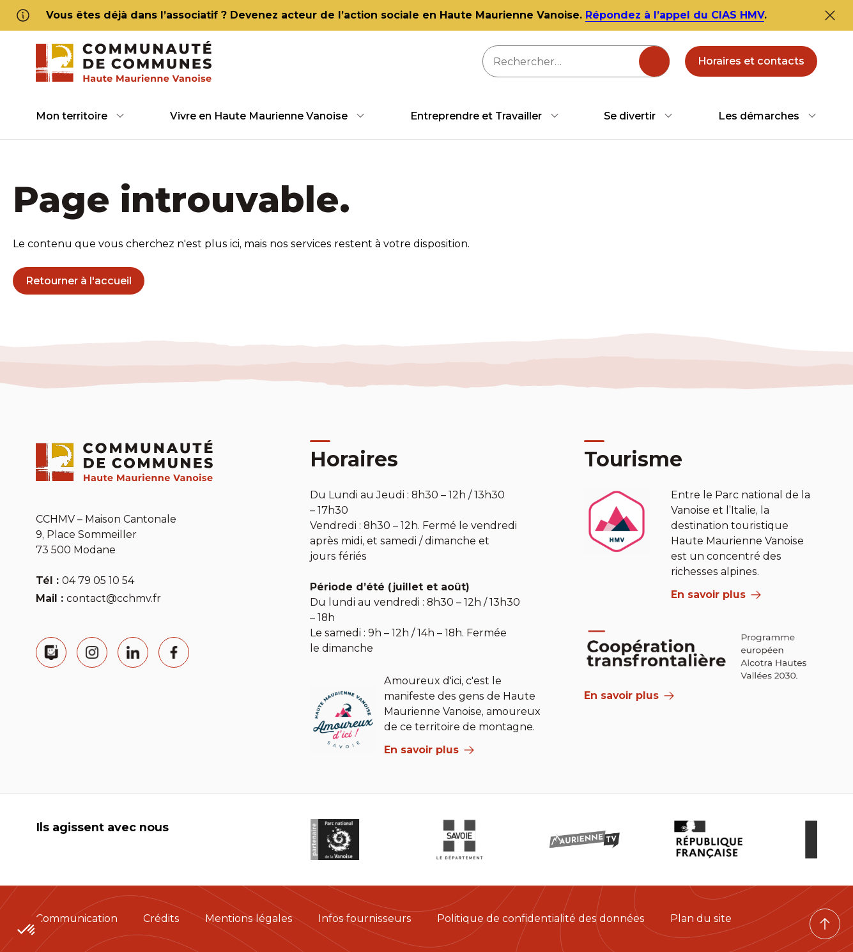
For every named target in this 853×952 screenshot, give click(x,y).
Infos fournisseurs (364, 918)
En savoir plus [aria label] (429, 750)
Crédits (161, 918)
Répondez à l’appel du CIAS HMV (674, 15)
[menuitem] (80, 116)
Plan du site (701, 918)
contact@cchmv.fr (113, 598)
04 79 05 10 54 (98, 580)
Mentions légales (249, 918)
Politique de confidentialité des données (541, 918)
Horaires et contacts (751, 61)
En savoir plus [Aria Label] (629, 695)
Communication (77, 918)
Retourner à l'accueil (79, 281)
